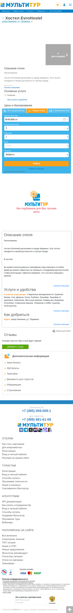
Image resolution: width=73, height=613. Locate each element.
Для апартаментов (12, 447)
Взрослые (8, 133)
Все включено (9, 535)
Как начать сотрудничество (16, 505)
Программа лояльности (14, 481)
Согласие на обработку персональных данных (19, 581)
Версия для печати (63, 331)
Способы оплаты (11, 478)
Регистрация (8, 451)
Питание (7, 151)
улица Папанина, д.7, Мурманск (16, 21)
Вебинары (7, 522)
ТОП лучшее (9, 542)
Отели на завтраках (12, 560)
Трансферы (8, 563)
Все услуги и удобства (17, 100)
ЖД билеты (13, 368)
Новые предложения (13, 549)
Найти (36, 164)
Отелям (7, 438)
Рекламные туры (11, 519)
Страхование (14, 390)
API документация (11, 501)
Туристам (9, 465)
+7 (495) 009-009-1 (36, 411)
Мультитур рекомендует (15, 553)
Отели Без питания (12, 556)
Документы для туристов (20, 379)
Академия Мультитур (13, 515)
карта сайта (7, 592)
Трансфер (12, 373)
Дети (6, 142)
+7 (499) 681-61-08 (36, 419)
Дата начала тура (11, 115)
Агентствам (10, 496)
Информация (14, 384)
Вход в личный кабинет (14, 454)
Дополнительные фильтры (14, 171)
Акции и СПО (9, 546)
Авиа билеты (14, 362)
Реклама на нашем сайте (15, 458)
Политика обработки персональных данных (18, 582)
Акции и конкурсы (11, 485)
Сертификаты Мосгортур (15, 488)
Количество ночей (11, 124)
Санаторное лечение (13, 539)
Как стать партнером (13, 444)
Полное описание (12, 87)
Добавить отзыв (15, 347)
